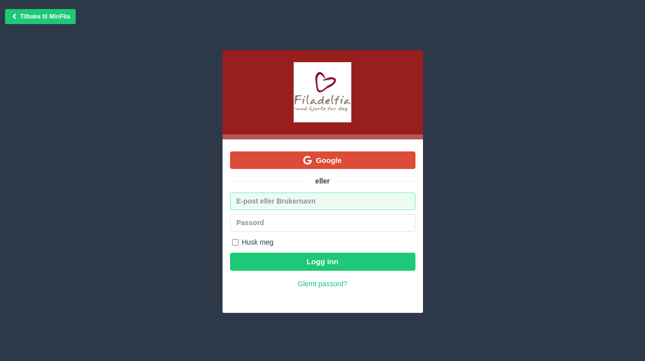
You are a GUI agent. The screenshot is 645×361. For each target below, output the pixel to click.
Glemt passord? (322, 284)
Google (322, 160)
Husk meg (253, 242)
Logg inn (322, 261)
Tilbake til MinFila (40, 16)
